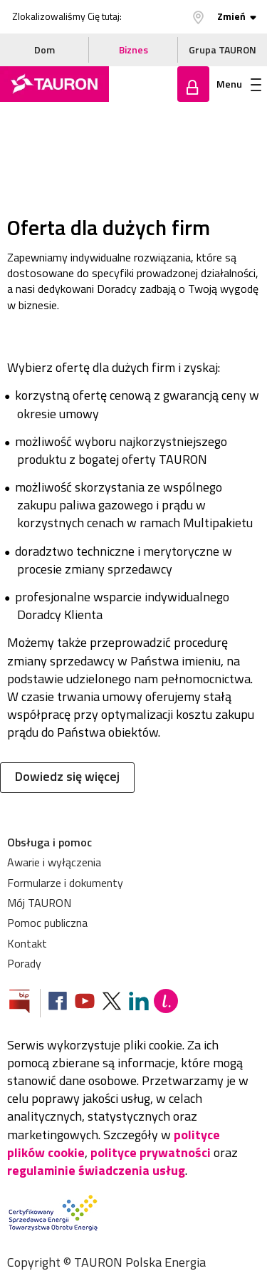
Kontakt (27, 943)
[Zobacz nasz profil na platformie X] (112, 1003)
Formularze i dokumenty (65, 882)
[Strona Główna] (54, 84)
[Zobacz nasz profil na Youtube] (85, 1003)
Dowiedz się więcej (67, 776)
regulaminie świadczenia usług (96, 1170)
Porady (24, 963)
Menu (238, 83)
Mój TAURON (39, 902)
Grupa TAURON (222, 49)
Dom (44, 49)
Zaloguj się (193, 84)
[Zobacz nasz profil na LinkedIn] (139, 1003)
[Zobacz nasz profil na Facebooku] (58, 1003)
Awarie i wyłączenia (54, 862)
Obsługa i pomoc (49, 842)
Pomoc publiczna (47, 922)
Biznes (133, 49)
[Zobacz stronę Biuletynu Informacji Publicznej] (25, 1003)
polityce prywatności (150, 1152)
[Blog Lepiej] (166, 1003)
